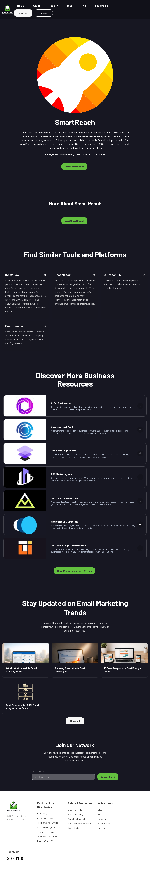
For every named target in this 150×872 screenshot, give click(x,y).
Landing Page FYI (45, 841)
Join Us (101, 828)
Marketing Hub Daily (77, 819)
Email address (38, 771)
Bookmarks (103, 819)
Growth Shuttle (75, 809)
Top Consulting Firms (47, 836)
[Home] (8, 9)
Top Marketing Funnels (47, 822)
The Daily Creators (45, 832)
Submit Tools (104, 823)
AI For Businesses (45, 818)
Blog (100, 809)
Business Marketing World (79, 823)
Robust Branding (75, 814)
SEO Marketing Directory (48, 827)
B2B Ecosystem (44, 813)
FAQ (100, 814)
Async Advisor (74, 828)
